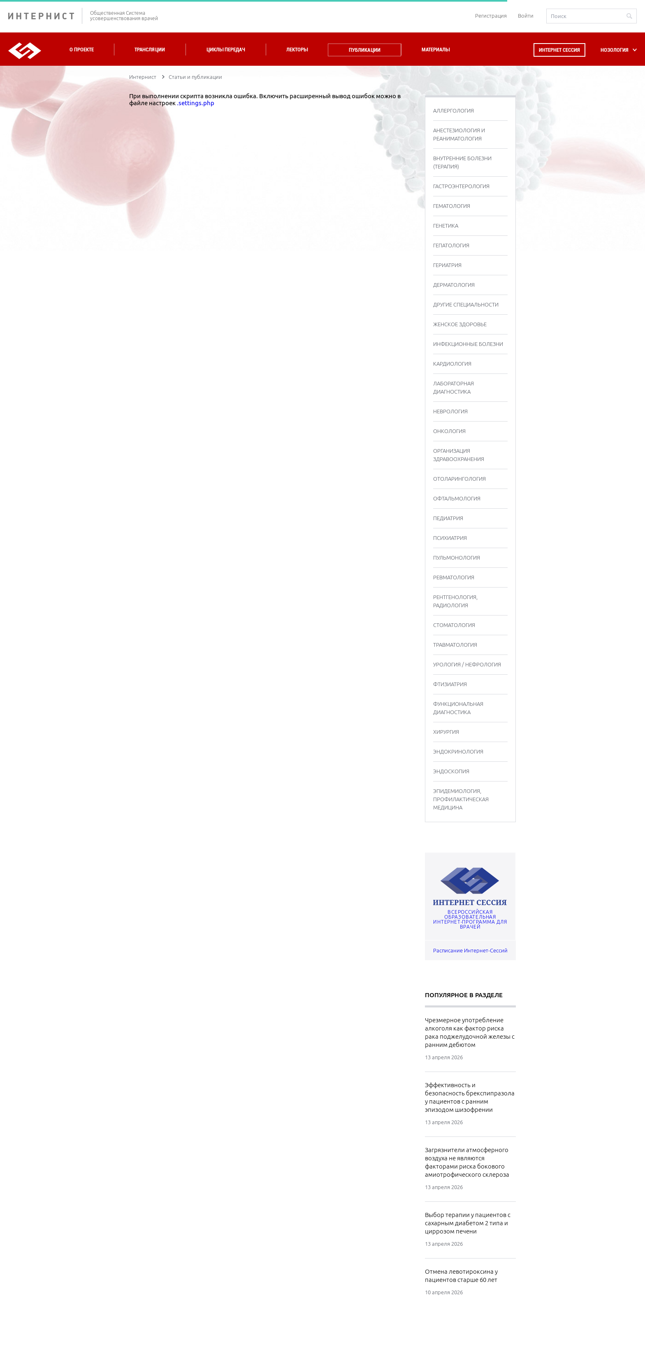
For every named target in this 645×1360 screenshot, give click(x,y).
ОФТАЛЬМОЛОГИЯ (456, 498)
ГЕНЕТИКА (445, 225)
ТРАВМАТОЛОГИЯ (455, 645)
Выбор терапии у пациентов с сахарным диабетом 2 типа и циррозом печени (467, 1223)
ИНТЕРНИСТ (45, 16)
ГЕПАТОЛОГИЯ (451, 245)
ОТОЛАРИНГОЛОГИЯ (459, 479)
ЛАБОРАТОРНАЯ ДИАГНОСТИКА (453, 387)
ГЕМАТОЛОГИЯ (451, 206)
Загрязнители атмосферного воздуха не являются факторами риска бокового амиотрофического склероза (467, 1162)
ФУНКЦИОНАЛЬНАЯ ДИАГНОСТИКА (458, 708)
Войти (526, 15)
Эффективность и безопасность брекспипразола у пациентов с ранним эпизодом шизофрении (470, 1097)
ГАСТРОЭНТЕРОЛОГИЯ (461, 186)
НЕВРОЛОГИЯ (450, 411)
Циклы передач (225, 49)
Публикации (365, 50)
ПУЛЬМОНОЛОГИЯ (456, 557)
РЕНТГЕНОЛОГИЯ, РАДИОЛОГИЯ (455, 601)
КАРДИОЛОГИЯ (452, 364)
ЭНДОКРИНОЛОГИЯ (458, 751)
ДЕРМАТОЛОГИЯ (454, 285)
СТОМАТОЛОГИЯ (454, 625)
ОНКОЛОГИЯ (449, 431)
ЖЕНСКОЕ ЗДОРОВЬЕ (460, 324)
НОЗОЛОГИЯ (615, 50)
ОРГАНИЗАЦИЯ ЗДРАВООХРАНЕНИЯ (458, 455)
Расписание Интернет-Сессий (470, 950)
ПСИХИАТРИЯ (450, 538)
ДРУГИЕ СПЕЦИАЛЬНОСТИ (466, 304)
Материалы (436, 49)
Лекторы (297, 49)
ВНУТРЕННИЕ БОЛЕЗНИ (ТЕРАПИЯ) (462, 162)
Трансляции (150, 49)
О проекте (82, 49)
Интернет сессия (559, 50)
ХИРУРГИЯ (446, 732)
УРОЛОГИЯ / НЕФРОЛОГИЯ (467, 664)
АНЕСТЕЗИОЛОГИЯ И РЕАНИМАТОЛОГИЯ (459, 134)
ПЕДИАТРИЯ (448, 518)
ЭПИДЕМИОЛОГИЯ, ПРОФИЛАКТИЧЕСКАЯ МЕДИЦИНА (461, 799)
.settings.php (195, 102)
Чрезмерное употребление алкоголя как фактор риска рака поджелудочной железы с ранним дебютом (470, 1032)
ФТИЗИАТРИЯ (450, 684)
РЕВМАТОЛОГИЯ (453, 577)
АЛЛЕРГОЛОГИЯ (453, 110)
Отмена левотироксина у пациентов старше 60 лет (461, 1275)
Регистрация (491, 15)
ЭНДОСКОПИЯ (451, 771)
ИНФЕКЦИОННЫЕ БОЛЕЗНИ (468, 344)
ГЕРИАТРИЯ (447, 265)
